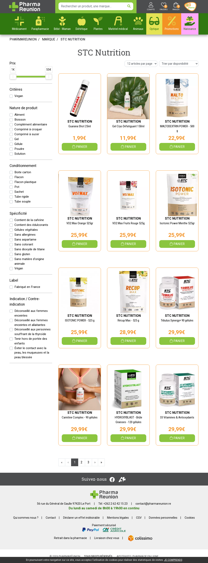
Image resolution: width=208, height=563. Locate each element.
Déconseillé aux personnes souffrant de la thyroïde (32, 332)
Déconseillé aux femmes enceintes (31, 313)
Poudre (19, 149)
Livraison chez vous (106, 538)
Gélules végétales (26, 230)
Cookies (190, 517)
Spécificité (18, 213)
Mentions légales (118, 517)
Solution (19, 154)
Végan (18, 268)
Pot (16, 187)
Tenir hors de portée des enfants (30, 341)
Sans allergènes (25, 234)
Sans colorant (23, 244)
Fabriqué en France (27, 287)
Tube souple (22, 201)
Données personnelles (163, 517)
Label (14, 280)
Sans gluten (22, 254)
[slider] (13, 76)
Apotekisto (137, 556)
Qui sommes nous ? (25, 517)
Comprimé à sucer (26, 134)
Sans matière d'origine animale (29, 261)
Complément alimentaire (30, 124)
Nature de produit (23, 108)
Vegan (18, 96)
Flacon (19, 177)
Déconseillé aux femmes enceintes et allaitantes (31, 322)
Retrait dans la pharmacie (70, 538)
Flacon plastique (25, 182)
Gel (16, 139)
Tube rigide (21, 196)
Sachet (19, 192)
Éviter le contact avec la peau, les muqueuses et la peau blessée (31, 352)
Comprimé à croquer (28, 129)
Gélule (18, 144)
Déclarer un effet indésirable (81, 517)
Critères (16, 89)
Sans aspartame (25, 239)
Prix (13, 63)
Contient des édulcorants (31, 225)
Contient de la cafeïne (29, 220)
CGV (139, 517)
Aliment (19, 115)
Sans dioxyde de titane (29, 249)
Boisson (20, 119)
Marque (48, 39)
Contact (51, 517)
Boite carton (22, 172)
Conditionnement (23, 166)
